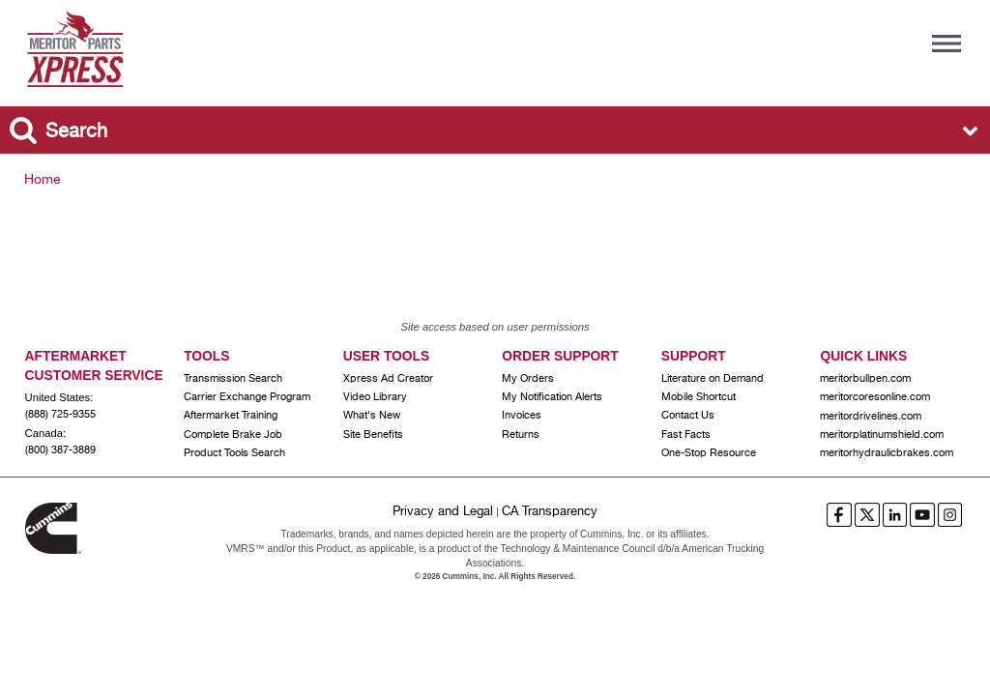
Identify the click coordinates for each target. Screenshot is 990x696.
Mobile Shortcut (698, 397)
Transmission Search (233, 379)
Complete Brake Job (233, 435)
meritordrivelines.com (870, 416)
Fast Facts (686, 435)
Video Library (375, 397)
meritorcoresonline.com (875, 397)
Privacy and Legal (443, 512)
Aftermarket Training (230, 415)
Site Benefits (373, 435)
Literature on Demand (712, 379)
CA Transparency (549, 512)
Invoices (521, 415)
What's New (371, 415)
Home (42, 180)
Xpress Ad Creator (388, 379)
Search (76, 132)
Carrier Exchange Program (247, 397)
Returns (520, 435)
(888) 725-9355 (60, 414)
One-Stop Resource (708, 453)
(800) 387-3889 (60, 450)
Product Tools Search (234, 453)
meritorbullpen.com (865, 379)
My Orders (528, 379)
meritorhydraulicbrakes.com (886, 453)
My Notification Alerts (552, 397)
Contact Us (687, 415)
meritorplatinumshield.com (882, 435)
